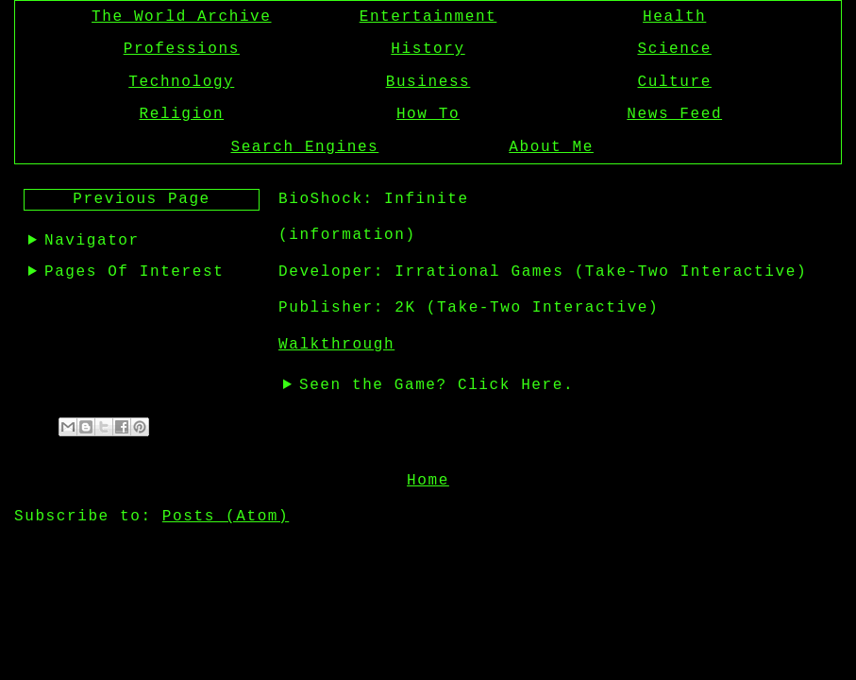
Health (674, 17)
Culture (675, 82)
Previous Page (141, 199)
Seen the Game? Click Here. (436, 385)
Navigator (92, 240)
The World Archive (181, 17)
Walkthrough (336, 344)
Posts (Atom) (225, 514)
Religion (181, 114)
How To (428, 114)
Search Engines (304, 147)
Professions (182, 49)
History (427, 49)
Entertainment (428, 17)
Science (675, 49)
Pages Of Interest (134, 272)
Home (428, 478)
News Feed (674, 114)
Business (428, 82)
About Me (551, 147)
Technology (181, 82)
